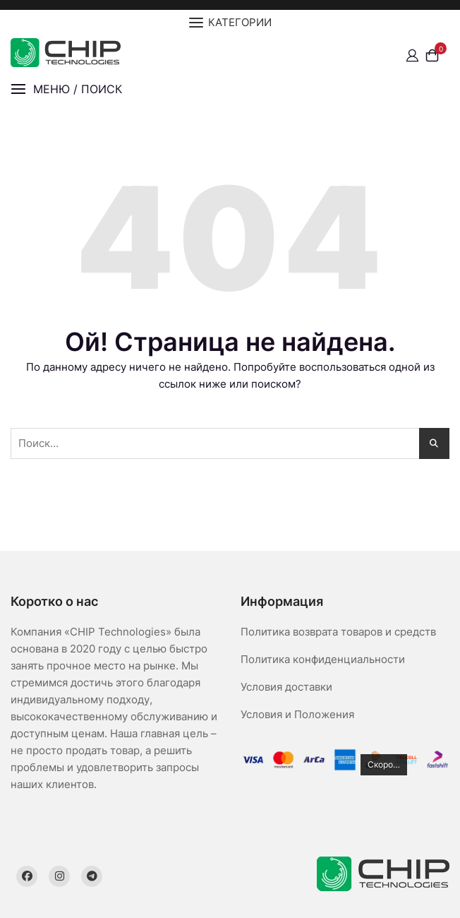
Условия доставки (286, 686)
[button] (66, 89)
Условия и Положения (297, 714)
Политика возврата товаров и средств (338, 631)
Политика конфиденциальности (323, 659)
